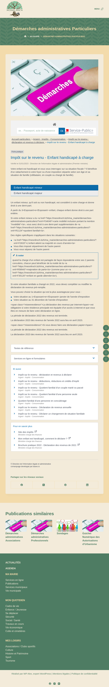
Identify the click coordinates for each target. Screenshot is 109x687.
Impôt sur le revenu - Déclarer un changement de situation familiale (51, 413)
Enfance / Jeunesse (16, 609)
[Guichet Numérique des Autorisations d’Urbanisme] (92, 526)
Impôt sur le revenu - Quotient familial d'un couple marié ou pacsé (50, 387)
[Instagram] (54, 684)
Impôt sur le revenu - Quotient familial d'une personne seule (47, 394)
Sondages (62, 533)
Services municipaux (16, 587)
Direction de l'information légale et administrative (32, 464)
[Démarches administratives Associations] (16, 526)
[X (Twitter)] (44, 485)
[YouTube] (59, 684)
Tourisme (10, 660)
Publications (12, 583)
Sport (8, 657)
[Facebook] (22, 485)
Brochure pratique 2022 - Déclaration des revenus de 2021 (49, 445)
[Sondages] (67, 526)
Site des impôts (27, 432)
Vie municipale (13, 590)
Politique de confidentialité (84, 673)
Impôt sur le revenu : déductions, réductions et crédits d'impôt (48, 381)
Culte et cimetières (15, 631)
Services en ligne (15, 580)
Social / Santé (13, 620)
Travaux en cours (15, 624)
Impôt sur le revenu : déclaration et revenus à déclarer (45, 374)
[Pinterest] (65, 485)
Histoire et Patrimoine (17, 653)
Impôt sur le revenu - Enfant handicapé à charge (71, 142)
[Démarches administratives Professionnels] (41, 526)
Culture (9, 650)
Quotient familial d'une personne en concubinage (42, 400)
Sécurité (10, 617)
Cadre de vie (12, 606)
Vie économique (14, 627)
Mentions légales (61, 673)
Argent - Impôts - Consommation (49, 139)
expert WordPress (42, 673)
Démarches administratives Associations (14, 537)
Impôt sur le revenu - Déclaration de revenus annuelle (44, 407)
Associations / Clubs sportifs (20, 646)
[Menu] (98, 9)
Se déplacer (12, 613)
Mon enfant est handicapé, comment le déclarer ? (44, 438)
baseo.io (36, 466)
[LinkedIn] (87, 485)
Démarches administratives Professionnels (40, 537)
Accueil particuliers (21, 139)
